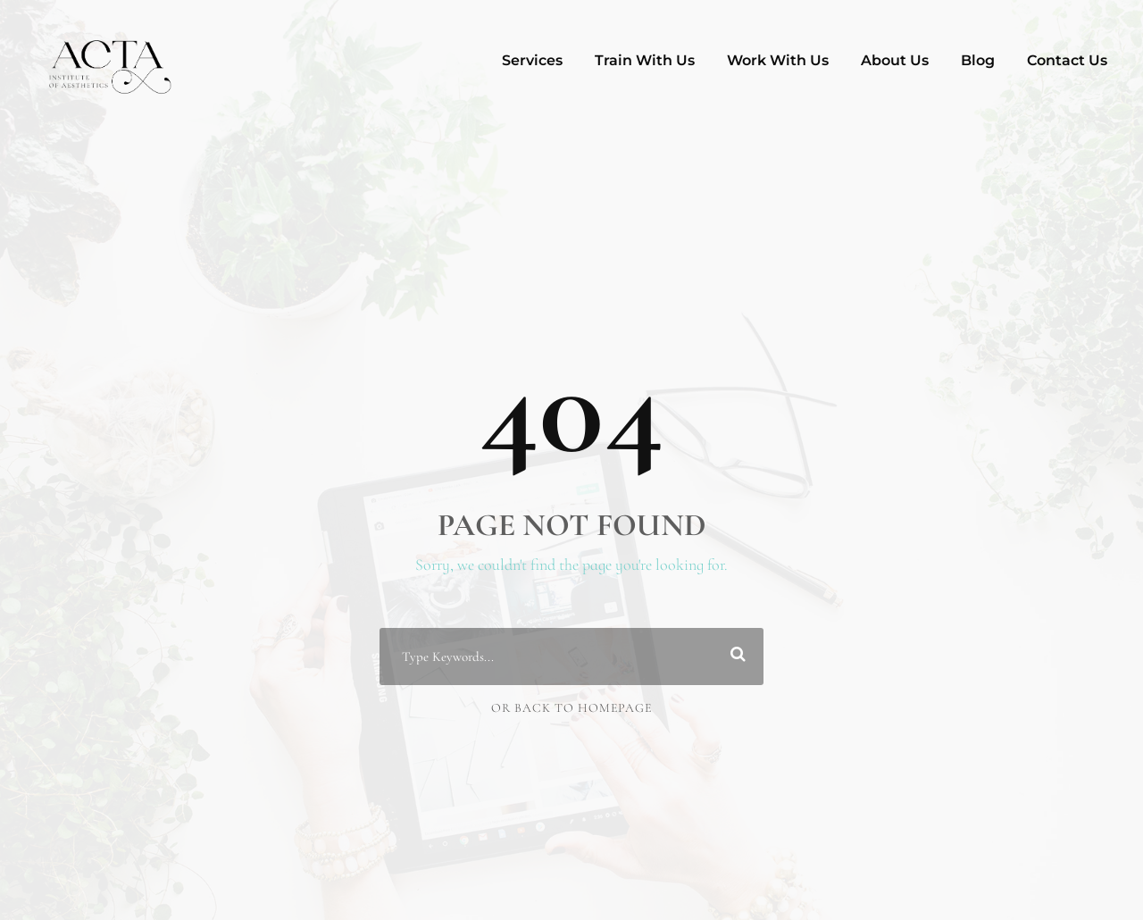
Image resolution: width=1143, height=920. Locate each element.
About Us (895, 60)
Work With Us (778, 60)
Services (532, 60)
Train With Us (645, 60)
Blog (978, 60)
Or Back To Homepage (571, 707)
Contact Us (1067, 60)
